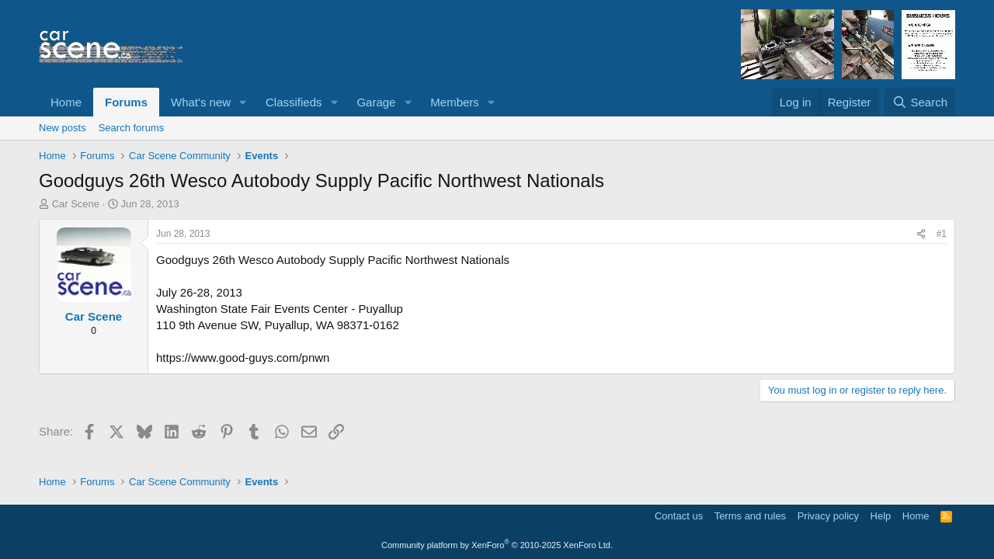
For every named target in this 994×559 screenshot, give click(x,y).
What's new (201, 102)
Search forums (132, 128)
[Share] (921, 234)
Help (881, 516)
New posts (62, 128)
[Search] (920, 102)
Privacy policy (828, 516)
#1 (942, 233)
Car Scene (75, 204)
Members (454, 102)
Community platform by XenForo (497, 545)
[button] (243, 102)
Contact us (679, 516)
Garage (375, 102)
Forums (126, 102)
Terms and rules (750, 516)
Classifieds (294, 102)
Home (66, 102)
